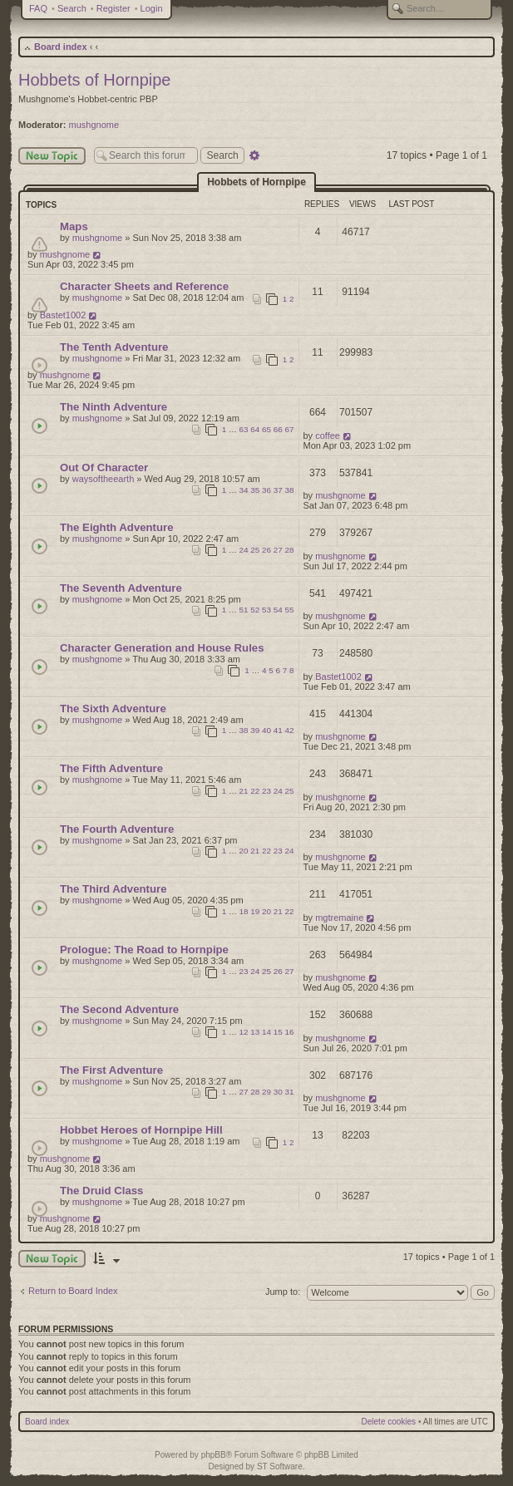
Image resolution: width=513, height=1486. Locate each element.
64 (254, 429)
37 (278, 490)
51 (244, 609)
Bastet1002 (63, 315)
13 (254, 1031)
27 (278, 549)
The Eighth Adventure (117, 527)
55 (289, 609)
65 (266, 429)
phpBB (213, 1454)
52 (254, 609)
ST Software (280, 1466)
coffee (327, 435)
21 (244, 790)
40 (266, 730)
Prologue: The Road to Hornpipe (144, 949)
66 (278, 429)
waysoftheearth (103, 479)
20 (244, 850)
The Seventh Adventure (121, 588)
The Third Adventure (113, 889)
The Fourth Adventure (117, 829)
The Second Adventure (119, 1009)
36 (266, 490)
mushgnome (94, 125)
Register (113, 8)
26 (266, 549)
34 (244, 490)
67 (289, 429)
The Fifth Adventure (111, 768)
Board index (60, 47)
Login (152, 8)
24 (244, 549)
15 (278, 1031)
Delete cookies (389, 1421)
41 (278, 730)
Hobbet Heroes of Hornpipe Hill (141, 1130)
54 (278, 609)
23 (266, 790)
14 (266, 1031)
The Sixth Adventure (113, 708)
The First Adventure (111, 1070)
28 (289, 549)
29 (266, 1091)
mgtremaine (339, 918)
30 (278, 1091)
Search (71, 8)
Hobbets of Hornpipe (94, 80)
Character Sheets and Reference (144, 286)
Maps (74, 226)
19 (254, 911)
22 (254, 790)
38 (289, 490)
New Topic (52, 156)
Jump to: (282, 1292)
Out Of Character (104, 467)
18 (244, 911)
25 (254, 549)
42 (289, 730)
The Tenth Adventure (114, 347)
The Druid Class (101, 1190)
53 (266, 609)
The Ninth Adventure (113, 407)
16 (289, 1031)
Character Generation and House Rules (162, 648)
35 (254, 490)
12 (244, 1031)
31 (289, 1091)
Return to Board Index (73, 1291)
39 (254, 730)
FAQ (38, 8)
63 (244, 429)
